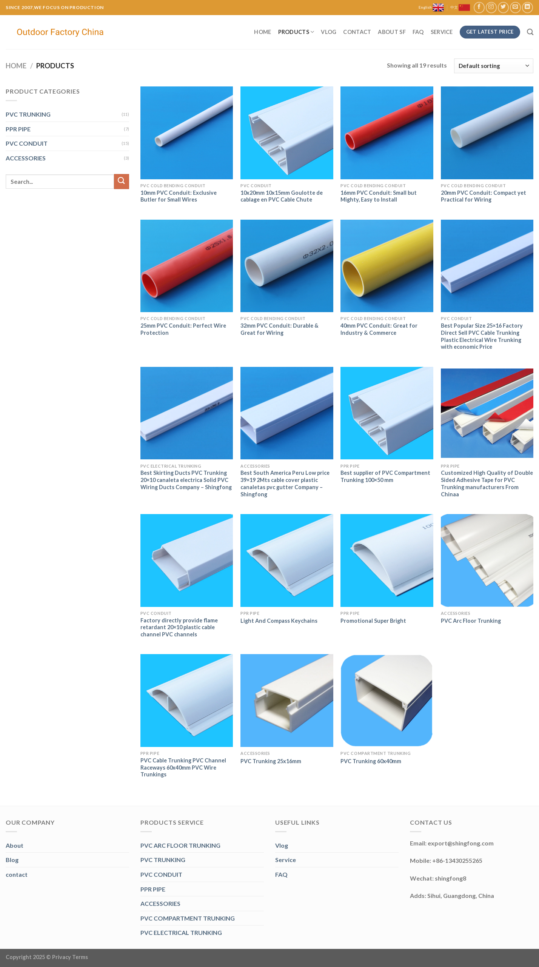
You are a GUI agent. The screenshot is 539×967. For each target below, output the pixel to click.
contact (17, 874)
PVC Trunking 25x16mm (270, 761)
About (14, 845)
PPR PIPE (18, 128)
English (431, 7)
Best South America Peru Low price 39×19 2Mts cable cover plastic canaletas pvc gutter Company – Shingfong (285, 483)
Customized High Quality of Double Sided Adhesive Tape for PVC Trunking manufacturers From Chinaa (487, 483)
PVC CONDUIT (27, 143)
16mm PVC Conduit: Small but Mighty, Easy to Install (378, 196)
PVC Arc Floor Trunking (471, 620)
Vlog (328, 32)
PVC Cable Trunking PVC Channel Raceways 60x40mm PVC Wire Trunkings (183, 767)
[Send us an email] (515, 7)
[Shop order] (493, 66)
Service (442, 32)
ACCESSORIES (26, 158)
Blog (12, 859)
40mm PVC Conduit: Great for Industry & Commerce (378, 329)
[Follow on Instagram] (491, 7)
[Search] (530, 32)
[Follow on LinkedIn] (527, 7)
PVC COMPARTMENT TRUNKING (187, 918)
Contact (357, 32)
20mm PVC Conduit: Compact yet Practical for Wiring (483, 196)
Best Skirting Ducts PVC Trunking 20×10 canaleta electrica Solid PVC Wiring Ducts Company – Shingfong (186, 480)
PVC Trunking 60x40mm (370, 761)
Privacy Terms (70, 957)
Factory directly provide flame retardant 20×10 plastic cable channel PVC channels (179, 627)
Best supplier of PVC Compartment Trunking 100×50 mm (385, 476)
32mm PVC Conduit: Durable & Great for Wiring (279, 329)
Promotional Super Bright (373, 620)
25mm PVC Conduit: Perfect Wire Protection (183, 329)
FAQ (418, 32)
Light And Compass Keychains (278, 620)
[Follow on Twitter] (503, 7)
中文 (460, 7)
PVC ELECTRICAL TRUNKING (181, 932)
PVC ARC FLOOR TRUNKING (180, 845)
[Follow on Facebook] (479, 7)
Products (296, 31)
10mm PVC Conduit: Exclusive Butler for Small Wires (178, 196)
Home (262, 32)
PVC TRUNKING (28, 114)
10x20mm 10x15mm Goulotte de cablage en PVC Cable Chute (281, 196)
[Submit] (121, 181)
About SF (391, 32)
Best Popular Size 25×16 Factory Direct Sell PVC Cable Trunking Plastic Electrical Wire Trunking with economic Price (482, 336)
